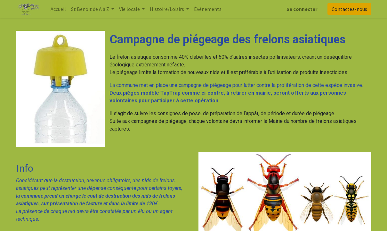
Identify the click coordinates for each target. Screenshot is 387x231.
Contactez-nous (349, 9)
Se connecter (301, 9)
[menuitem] (58, 9)
